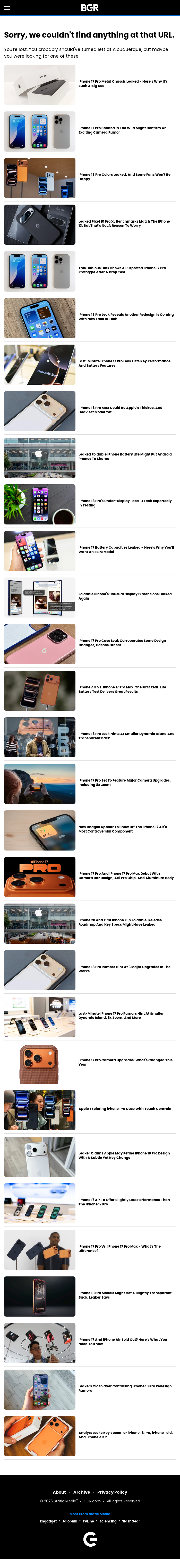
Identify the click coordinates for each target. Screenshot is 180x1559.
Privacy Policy (112, 1492)
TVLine (88, 1521)
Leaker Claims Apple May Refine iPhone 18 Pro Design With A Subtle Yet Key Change (124, 1155)
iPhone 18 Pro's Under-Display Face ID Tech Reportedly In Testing (125, 503)
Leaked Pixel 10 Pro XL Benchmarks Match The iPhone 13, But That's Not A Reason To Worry (124, 224)
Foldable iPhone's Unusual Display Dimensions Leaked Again (125, 596)
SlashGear (131, 1521)
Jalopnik (69, 1521)
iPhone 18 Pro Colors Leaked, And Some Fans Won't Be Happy (124, 177)
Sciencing (108, 1521)
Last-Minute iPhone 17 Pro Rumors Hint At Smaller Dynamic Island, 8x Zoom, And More (121, 1016)
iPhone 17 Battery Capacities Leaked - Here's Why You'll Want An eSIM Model (126, 550)
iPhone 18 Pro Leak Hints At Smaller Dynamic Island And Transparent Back (127, 736)
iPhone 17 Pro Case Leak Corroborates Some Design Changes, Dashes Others (122, 643)
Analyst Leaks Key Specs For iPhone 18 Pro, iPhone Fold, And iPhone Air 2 (126, 1435)
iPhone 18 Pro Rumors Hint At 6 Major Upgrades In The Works (124, 969)
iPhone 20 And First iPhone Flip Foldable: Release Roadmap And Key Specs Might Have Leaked (120, 922)
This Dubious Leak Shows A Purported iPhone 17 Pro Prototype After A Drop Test (122, 270)
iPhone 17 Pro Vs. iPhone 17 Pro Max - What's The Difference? (120, 1249)
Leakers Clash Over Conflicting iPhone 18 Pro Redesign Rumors (125, 1388)
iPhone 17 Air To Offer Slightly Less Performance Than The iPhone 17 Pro (124, 1202)
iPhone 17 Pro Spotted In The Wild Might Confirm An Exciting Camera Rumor (123, 130)
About (59, 1492)
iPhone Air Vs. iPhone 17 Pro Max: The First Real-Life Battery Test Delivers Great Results (122, 689)
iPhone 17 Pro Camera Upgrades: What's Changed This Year (126, 1062)
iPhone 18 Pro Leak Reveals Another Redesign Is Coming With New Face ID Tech (126, 317)
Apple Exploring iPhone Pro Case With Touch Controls (125, 1109)
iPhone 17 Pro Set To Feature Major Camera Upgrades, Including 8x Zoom (125, 782)
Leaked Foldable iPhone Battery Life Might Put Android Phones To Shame (125, 456)
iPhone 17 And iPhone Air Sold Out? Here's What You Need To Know (123, 1342)
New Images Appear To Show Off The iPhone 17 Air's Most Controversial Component (123, 829)
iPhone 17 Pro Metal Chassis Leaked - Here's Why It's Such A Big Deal (123, 84)
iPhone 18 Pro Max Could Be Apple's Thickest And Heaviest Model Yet (120, 410)
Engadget (48, 1521)
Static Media (65, 1501)
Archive (81, 1492)
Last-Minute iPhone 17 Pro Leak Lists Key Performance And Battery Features (124, 363)
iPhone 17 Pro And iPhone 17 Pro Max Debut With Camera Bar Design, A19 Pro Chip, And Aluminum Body (126, 876)
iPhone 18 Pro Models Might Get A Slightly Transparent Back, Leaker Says (125, 1295)
